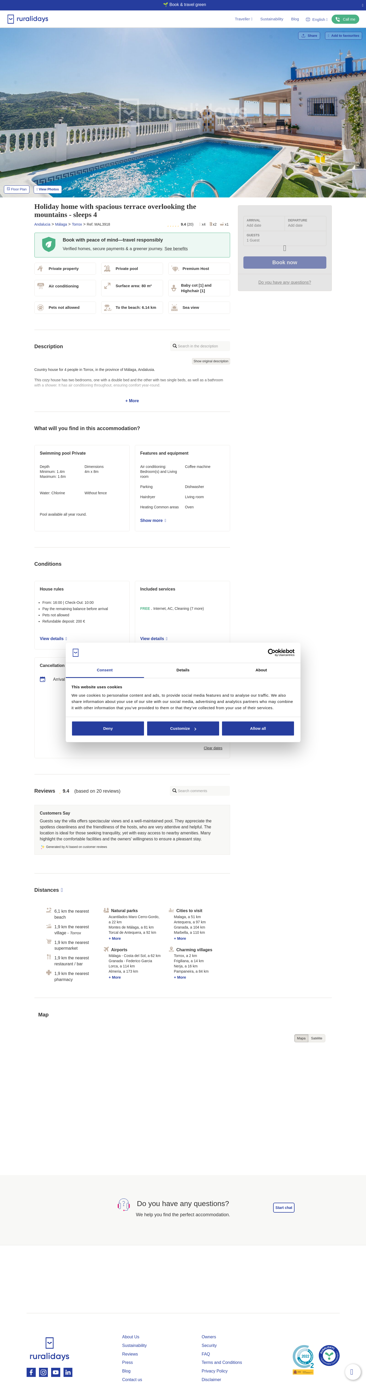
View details (53, 638)
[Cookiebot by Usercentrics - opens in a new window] (272, 653)
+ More (132, 385)
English (317, 19)
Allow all (258, 728)
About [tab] (261, 670)
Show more (153, 520)
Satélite (316, 1038)
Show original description (211, 361)
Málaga (61, 224)
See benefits (176, 248)
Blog (295, 19)
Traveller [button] (243, 19)
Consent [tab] (105, 670)
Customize (183, 728)
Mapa (301, 1038)
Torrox (77, 224)
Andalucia (42, 224)
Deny (108, 728)
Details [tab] (183, 670)
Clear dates (213, 748)
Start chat (283, 1208)
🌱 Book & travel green (180, 4)
